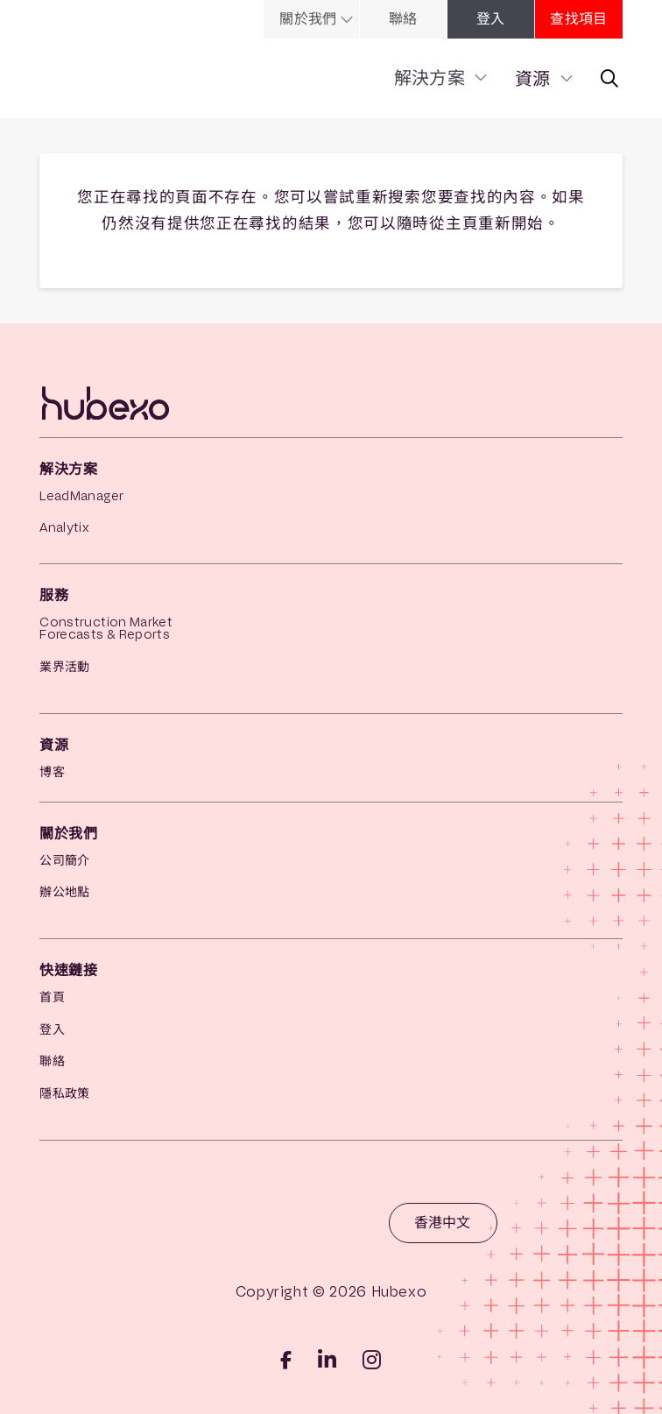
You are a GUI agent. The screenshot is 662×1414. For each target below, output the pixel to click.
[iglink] (371, 1360)
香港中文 (442, 1222)
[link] (349, 19)
